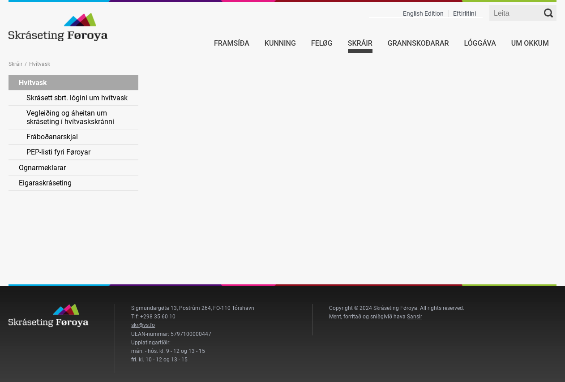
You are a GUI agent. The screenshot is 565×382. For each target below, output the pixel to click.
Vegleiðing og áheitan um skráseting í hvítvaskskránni (70, 117)
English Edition (423, 13)
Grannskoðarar (418, 43)
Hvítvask (33, 82)
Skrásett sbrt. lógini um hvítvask (77, 98)
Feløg (322, 43)
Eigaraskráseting (45, 183)
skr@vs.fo (143, 325)
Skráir (360, 43)
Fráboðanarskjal (52, 137)
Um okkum (530, 43)
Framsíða (231, 43)
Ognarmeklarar (42, 167)
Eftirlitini (464, 13)
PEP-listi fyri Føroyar (58, 152)
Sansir (414, 316)
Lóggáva (480, 43)
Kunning (280, 43)
